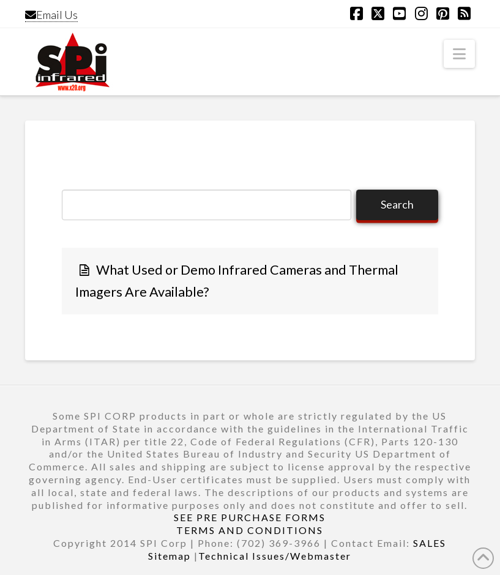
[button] (459, 54)
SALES (429, 543)
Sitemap (169, 556)
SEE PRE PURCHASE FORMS (250, 517)
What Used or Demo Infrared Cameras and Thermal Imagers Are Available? (236, 281)
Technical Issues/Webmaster (274, 556)
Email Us (51, 14)
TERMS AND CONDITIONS (249, 530)
